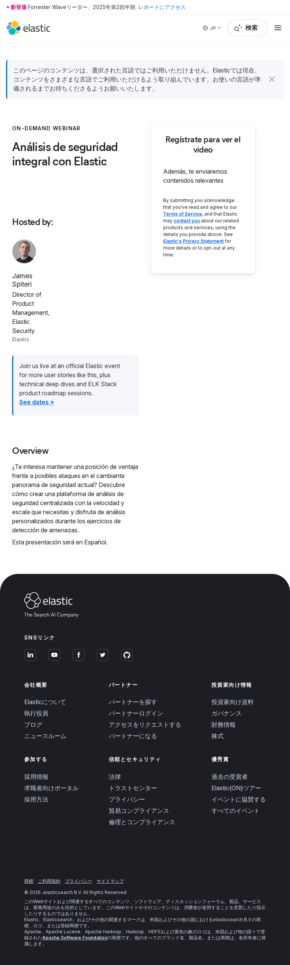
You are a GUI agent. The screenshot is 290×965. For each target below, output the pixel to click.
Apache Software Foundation (74, 937)
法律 (115, 776)
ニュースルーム (45, 736)
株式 (217, 736)
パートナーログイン (136, 713)
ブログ (33, 724)
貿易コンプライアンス (139, 810)
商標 (28, 881)
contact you (187, 221)
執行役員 (36, 713)
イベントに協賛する (238, 799)
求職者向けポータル (51, 788)
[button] (272, 79)
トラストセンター (133, 788)
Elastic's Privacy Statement (193, 241)
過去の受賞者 (229, 776)
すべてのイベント (235, 810)
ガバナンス (226, 713)
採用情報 (36, 776)
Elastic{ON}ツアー (236, 788)
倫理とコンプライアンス (142, 822)
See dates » (36, 402)
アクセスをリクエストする (145, 724)
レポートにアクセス (162, 7)
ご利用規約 (49, 881)
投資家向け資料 (232, 702)
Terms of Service (182, 214)
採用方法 (36, 799)
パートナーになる (133, 736)
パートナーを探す (133, 702)
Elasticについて (45, 702)
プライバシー (127, 799)
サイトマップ (110, 881)
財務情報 (223, 724)
